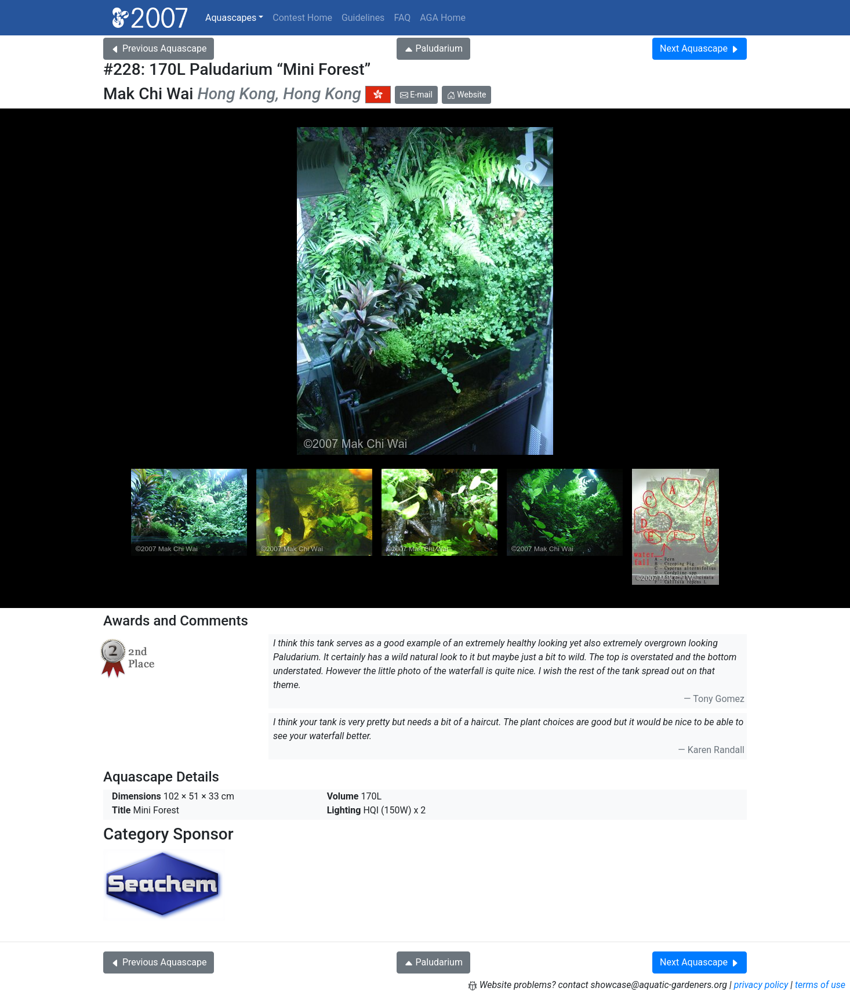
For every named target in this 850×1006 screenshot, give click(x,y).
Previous (158, 48)
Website (466, 94)
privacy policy (761, 984)
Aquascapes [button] (230, 17)
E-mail (416, 94)
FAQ (402, 17)
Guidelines (363, 17)
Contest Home (302, 17)
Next (699, 48)
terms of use (820, 984)
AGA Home (443, 17)
